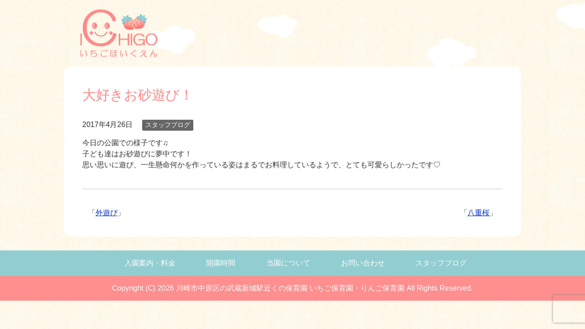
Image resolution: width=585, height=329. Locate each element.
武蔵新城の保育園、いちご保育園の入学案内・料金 (237, 35)
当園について (288, 263)
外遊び (106, 213)
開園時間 (220, 263)
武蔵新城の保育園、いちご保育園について (358, 35)
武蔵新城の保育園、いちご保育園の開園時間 (300, 35)
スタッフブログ (167, 124)
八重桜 (478, 213)
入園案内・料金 (150, 263)
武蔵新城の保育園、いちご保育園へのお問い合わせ (415, 35)
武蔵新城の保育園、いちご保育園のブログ (460, 35)
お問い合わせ (363, 263)
